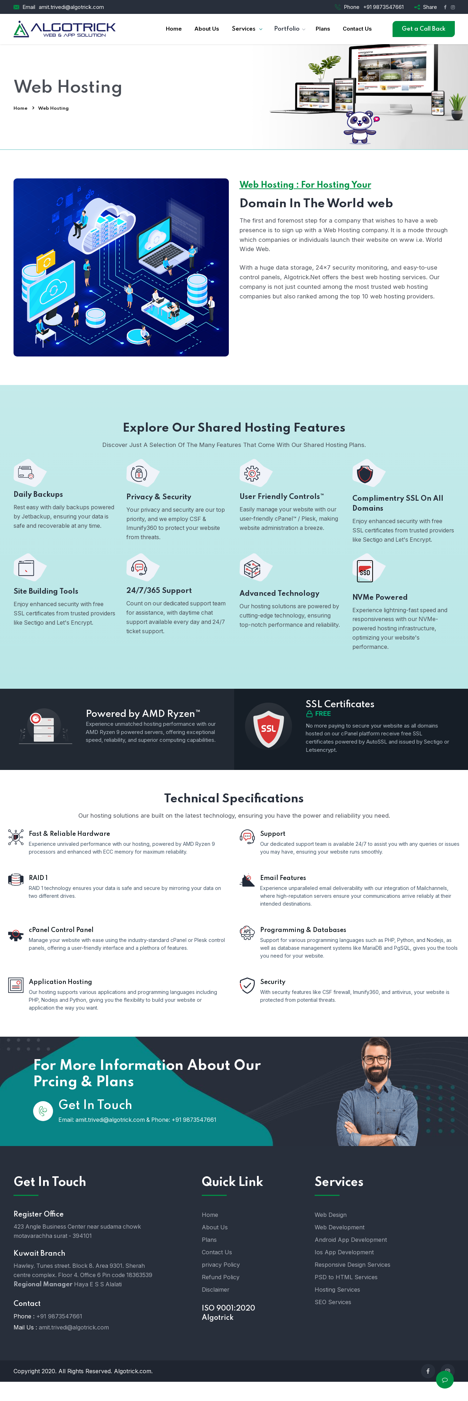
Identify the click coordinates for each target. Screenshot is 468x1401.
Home (174, 28)
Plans (323, 28)
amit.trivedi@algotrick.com (71, 7)
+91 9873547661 (383, 7)
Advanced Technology (279, 603)
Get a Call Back (424, 29)
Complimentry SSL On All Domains (397, 503)
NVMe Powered (380, 607)
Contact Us (357, 28)
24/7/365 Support (159, 600)
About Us (206, 28)
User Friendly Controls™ (282, 497)
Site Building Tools (46, 601)
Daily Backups (38, 495)
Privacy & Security (158, 497)
